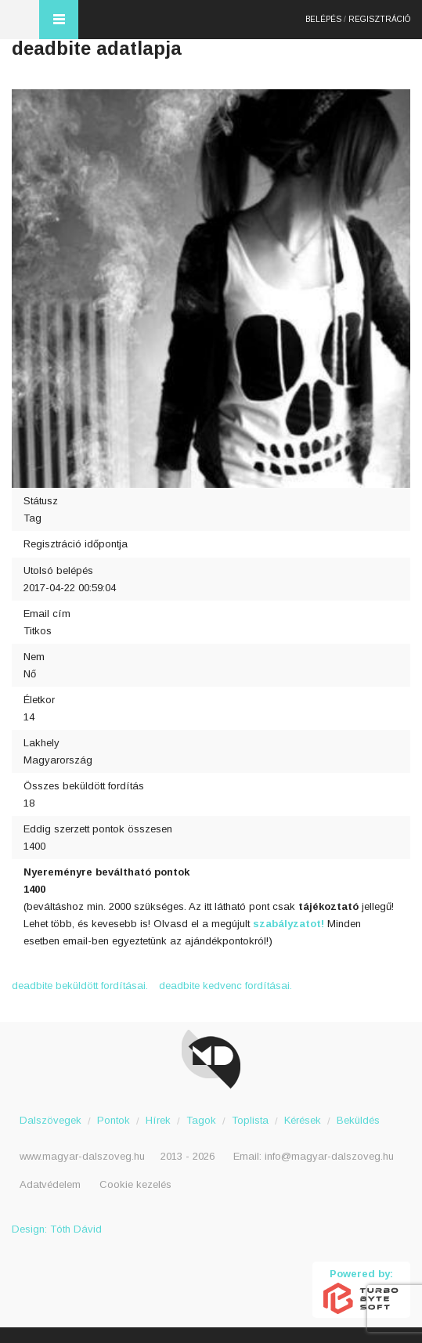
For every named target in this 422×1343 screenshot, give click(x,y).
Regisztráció (379, 19)
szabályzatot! (290, 924)
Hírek (158, 1120)
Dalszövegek (50, 1120)
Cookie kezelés (135, 1184)
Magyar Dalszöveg (19, 19)
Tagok (201, 1120)
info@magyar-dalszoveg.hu (329, 1156)
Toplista (250, 1120)
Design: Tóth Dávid (57, 1229)
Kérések (302, 1120)
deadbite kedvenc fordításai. (225, 985)
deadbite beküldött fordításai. (80, 985)
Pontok (113, 1120)
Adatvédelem (50, 1184)
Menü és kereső (58, 19)
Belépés (323, 19)
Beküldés (358, 1120)
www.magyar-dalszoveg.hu (82, 1156)
